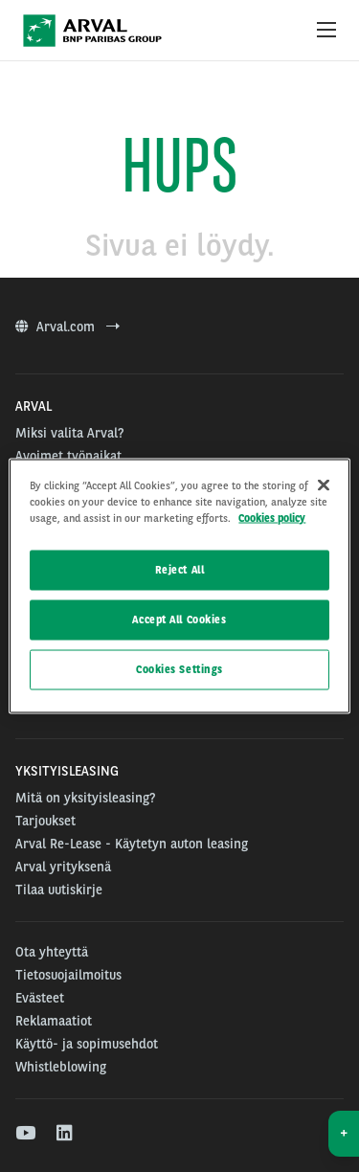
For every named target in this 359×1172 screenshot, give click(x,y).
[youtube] (24, 1133)
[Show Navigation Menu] (326, 30)
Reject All (180, 569)
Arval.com (67, 326)
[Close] (324, 485)
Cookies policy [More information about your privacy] (271, 518)
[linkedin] (65, 1133)
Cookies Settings (179, 669)
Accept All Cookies (179, 619)
